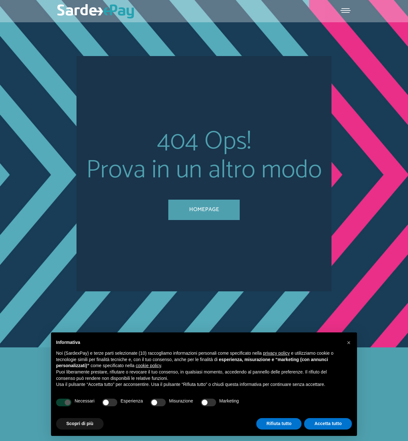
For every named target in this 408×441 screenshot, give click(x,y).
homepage (204, 209)
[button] (349, 343)
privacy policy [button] (276, 353)
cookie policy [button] (148, 365)
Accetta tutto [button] (328, 423)
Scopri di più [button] (79, 423)
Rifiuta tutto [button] (279, 423)
